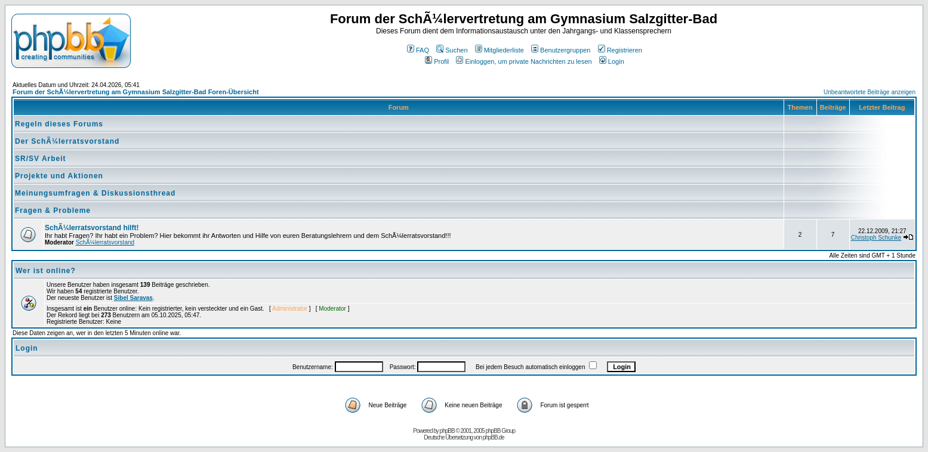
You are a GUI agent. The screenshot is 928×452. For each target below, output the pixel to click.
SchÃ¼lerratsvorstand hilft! (91, 228)
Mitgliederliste (499, 50)
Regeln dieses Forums (59, 124)
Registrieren (620, 50)
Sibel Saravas (133, 298)
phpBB (447, 431)
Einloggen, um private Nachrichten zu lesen (523, 61)
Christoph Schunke (876, 237)
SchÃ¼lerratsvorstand (105, 242)
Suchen (451, 50)
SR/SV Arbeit (40, 158)
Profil (437, 61)
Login (611, 61)
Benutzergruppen (560, 50)
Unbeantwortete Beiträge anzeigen (869, 92)
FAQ (418, 50)
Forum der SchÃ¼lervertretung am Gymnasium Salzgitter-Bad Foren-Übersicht (136, 91)
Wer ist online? (46, 271)
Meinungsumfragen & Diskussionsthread (95, 193)
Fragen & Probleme (53, 210)
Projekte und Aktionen (59, 176)
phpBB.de (493, 437)
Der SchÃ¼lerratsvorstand (67, 141)
